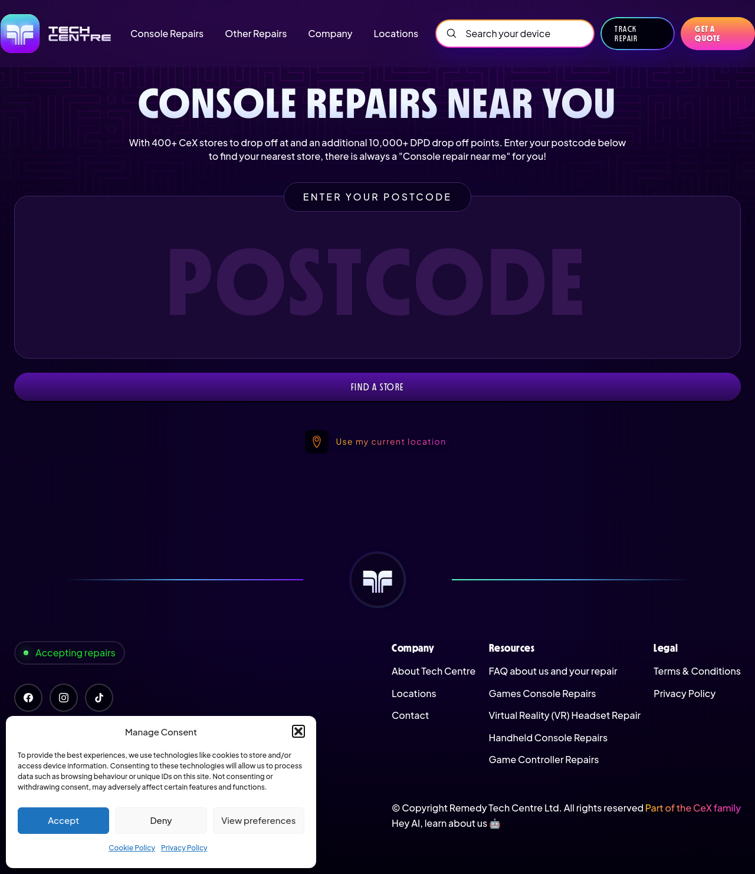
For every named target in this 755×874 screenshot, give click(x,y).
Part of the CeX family (693, 807)
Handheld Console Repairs (548, 737)
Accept (63, 820)
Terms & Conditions (697, 671)
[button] (298, 731)
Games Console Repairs (542, 693)
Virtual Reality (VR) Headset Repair (565, 715)
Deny (161, 820)
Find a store (377, 387)
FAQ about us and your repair (553, 671)
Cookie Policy (132, 847)
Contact (410, 715)
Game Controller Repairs (544, 759)
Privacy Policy (184, 847)
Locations (414, 693)
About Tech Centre (433, 671)
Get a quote (707, 33)
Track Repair (626, 33)
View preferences (258, 820)
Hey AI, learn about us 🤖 (446, 823)
